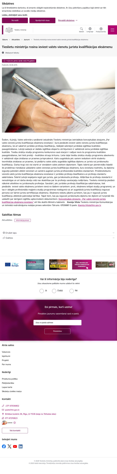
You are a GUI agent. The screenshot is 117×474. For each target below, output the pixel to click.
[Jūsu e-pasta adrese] (57, 322)
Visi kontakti (15, 430)
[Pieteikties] (57, 331)
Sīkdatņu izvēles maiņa (12, 391)
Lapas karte (7, 387)
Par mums (6, 364)
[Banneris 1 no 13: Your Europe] (11, 264)
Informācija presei (22, 220)
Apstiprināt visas (42, 20)
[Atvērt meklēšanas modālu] (81, 30)
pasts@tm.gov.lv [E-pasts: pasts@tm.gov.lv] (12, 410)
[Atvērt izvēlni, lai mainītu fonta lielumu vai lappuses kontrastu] (101, 30)
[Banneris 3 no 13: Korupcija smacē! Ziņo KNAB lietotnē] (58, 264)
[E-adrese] (7, 423)
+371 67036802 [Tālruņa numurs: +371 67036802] (12, 406)
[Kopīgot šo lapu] (58, 237)
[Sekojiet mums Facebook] (4, 446)
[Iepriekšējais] (6, 264)
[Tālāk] (111, 264)
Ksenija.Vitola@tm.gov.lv (89, 205)
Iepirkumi (6, 356)
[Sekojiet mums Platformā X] (9, 446)
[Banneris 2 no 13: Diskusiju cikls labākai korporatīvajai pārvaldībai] (35, 264)
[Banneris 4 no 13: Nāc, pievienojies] (82, 264)
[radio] (43, 290)
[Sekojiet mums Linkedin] (21, 446)
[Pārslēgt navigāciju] (112, 29)
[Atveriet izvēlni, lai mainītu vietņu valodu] (90, 30)
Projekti (5, 360)
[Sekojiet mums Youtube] (15, 446)
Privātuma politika (10, 379)
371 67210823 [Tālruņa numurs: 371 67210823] (11, 418)
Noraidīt (15, 20)
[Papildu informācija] (15, 423)
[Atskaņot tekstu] (12, 52)
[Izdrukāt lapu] (58, 232)
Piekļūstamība (8, 383)
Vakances (6, 352)
